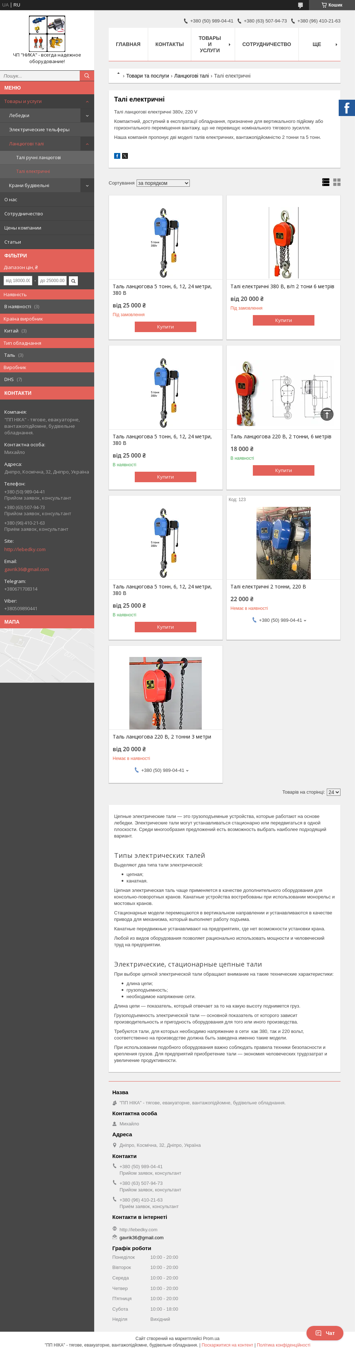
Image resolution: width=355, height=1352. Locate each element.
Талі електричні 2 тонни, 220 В (268, 586)
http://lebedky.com (25, 549)
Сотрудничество (23, 213)
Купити (165, 326)
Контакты (169, 44)
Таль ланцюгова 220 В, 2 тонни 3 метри (162, 736)
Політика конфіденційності (283, 1345)
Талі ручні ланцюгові (38, 157)
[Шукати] (87, 75)
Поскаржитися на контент (227, 1345)
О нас (10, 199)
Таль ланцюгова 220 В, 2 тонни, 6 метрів (280, 436)
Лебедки (19, 115)
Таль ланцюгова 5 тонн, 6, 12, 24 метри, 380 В (162, 289)
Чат (325, 1333)
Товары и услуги (23, 101)
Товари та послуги (147, 76)
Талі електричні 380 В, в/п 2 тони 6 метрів (282, 286)
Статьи (12, 242)
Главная (128, 44)
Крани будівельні (29, 185)
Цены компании (22, 227)
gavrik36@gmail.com (26, 569)
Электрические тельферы (39, 129)
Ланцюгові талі (26, 143)
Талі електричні (33, 171)
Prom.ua (211, 1338)
